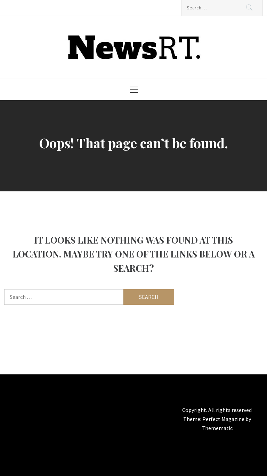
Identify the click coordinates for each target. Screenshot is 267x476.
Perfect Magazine (223, 418)
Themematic (217, 428)
